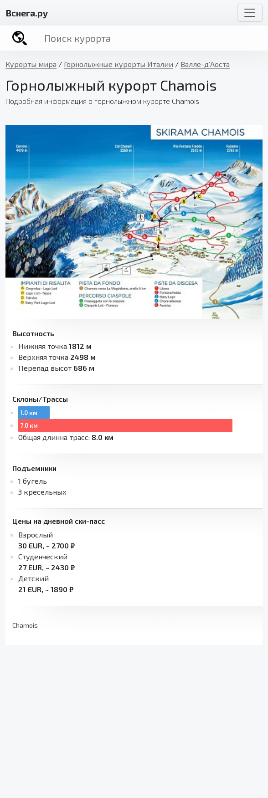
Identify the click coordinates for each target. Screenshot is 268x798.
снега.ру (26, 12)
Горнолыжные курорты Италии (118, 64)
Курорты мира (31, 64)
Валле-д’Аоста (205, 64)
